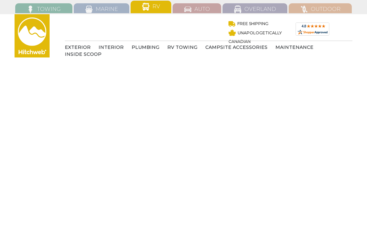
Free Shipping (248, 23)
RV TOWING (182, 47)
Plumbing (145, 47)
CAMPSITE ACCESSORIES (236, 47)
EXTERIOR (78, 47)
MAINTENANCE (294, 47)
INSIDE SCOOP (83, 54)
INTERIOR (111, 47)
